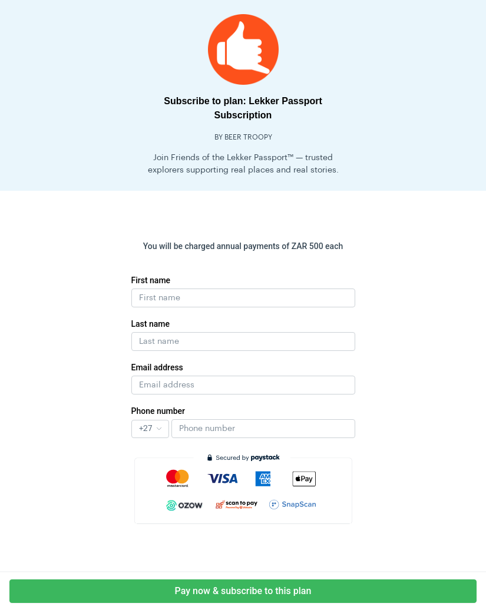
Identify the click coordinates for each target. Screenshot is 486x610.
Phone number (158, 411)
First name (151, 280)
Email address (157, 367)
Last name (150, 324)
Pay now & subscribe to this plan (243, 590)
